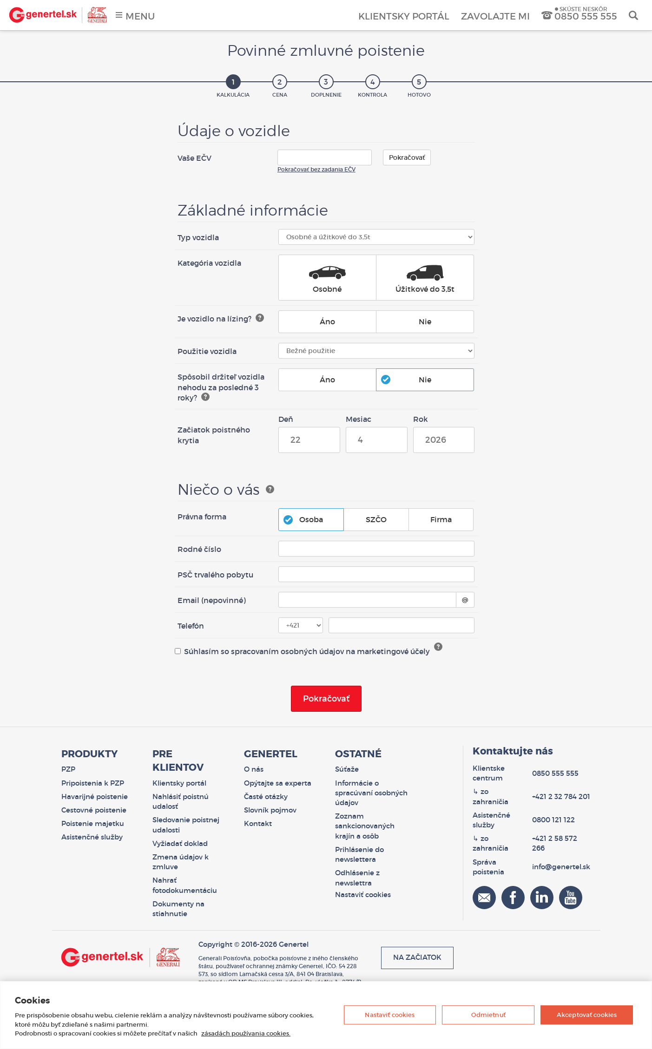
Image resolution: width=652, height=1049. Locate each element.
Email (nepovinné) (212, 600)
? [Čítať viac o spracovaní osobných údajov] (438, 646)
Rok (420, 419)
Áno (322, 321)
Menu (140, 16)
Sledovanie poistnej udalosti (185, 825)
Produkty (89, 754)
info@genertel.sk (561, 867)
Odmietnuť (488, 1015)
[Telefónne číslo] (401, 625)
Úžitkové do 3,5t (424, 278)
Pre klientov (178, 761)
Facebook (513, 897)
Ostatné (358, 754)
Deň (285, 419)
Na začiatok (417, 957)
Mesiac (358, 419)
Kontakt (258, 824)
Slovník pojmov (270, 810)
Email (484, 897)
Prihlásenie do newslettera (359, 855)
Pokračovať (407, 157)
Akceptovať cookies (587, 1015)
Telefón (191, 625)
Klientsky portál (403, 16)
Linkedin (541, 897)
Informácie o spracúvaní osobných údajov (371, 793)
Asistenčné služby (92, 837)
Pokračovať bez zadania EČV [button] (316, 169)
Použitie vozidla (207, 351)
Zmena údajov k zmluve (180, 862)
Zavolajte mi (495, 16)
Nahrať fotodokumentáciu (184, 885)
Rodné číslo (199, 549)
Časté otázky (266, 797)
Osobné (327, 278)
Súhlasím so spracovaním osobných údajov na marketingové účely (302, 651)
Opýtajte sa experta (277, 783)
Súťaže (347, 769)
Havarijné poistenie (94, 797)
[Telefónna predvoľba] (300, 625)
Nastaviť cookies (390, 1015)
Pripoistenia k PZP (92, 783)
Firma (436, 519)
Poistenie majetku (92, 824)
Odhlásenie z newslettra (357, 878)
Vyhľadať (633, 15)
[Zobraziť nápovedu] (259, 317)
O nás (253, 769)
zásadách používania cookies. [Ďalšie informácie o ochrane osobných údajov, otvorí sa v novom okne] (245, 1033)
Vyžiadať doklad (180, 843)
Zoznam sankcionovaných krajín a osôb (365, 826)
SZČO (371, 519)
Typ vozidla (198, 237)
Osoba (306, 519)
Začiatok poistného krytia (214, 435)
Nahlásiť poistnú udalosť (180, 802)
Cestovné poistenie (93, 810)
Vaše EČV (194, 158)
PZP (68, 769)
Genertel (58, 15)
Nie (420, 321)
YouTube (570, 897)
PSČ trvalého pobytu (215, 574)
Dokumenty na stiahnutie (178, 909)
